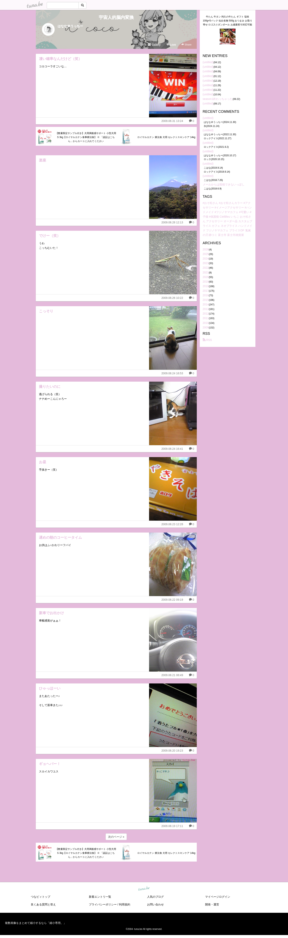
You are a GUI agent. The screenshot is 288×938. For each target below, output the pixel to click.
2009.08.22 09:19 (172, 599)
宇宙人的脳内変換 (116, 17)
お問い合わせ (155, 904)
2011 (206, 318)
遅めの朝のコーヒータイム (60, 537)
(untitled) (208, 62)
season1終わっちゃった (218, 98)
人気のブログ (155, 896)
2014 (206, 304)
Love (171, 44)
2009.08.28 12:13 (172, 222)
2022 (206, 267)
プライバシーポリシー (103, 904)
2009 (206, 327)
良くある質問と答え (43, 904)
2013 (206, 309)
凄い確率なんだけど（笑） (60, 59)
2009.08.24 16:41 (172, 448)
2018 (206, 286)
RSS (207, 340)
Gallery (154, 44)
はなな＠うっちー (70, 26)
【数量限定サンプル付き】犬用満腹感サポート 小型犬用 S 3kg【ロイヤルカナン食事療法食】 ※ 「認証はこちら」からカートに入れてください (86, 137)
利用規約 (124, 904)
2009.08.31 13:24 (172, 121)
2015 (206, 299)
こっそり (46, 311)
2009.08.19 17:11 (172, 826)
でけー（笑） (49, 236)
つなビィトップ (40, 896)
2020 (206, 277)
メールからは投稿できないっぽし (223, 184)
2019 (206, 281)
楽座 (42, 160)
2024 (206, 258)
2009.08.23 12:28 (172, 524)
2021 (206, 272)
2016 (206, 295)
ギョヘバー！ (49, 764)
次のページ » (116, 836)
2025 (206, 254)
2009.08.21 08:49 (172, 675)
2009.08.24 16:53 (172, 373)
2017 (206, 290)
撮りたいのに (49, 387)
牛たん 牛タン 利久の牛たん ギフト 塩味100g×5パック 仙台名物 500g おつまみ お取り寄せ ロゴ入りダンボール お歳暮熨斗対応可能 (227, 20)
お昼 (42, 462)
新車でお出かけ (51, 613)
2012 (206, 313)
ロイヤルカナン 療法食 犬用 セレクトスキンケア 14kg (166, 137)
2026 (206, 249)
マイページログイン (217, 896)
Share (186, 44)
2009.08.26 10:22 (172, 297)
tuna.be (144, 888)
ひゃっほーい (49, 688)
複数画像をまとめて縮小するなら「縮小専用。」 (35, 922)
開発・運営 (212, 904)
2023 (206, 263)
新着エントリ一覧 (100, 896)
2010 (206, 322)
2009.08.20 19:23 (172, 750)
